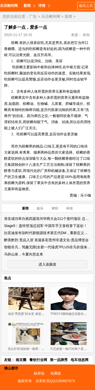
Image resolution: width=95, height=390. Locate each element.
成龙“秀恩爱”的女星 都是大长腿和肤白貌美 (36, 314)
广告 (33, 16)
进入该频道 (47, 264)
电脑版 (55, 373)
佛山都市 (11, 368)
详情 (41, 6)
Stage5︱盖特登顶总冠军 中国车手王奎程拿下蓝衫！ (45, 226)
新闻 (27, 6)
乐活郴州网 (9, 6)
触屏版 (39, 373)
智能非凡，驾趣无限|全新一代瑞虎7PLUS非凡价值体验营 (49, 247)
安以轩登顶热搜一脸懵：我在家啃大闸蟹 (35, 349)
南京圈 (21, 360)
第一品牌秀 (59, 360)
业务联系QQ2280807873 (55, 381)
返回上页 (86, 6)
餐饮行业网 (38, 360)
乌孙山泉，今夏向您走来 (23, 254)
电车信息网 (79, 360)
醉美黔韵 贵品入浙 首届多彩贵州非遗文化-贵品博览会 (46, 240)
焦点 (7, 278)
